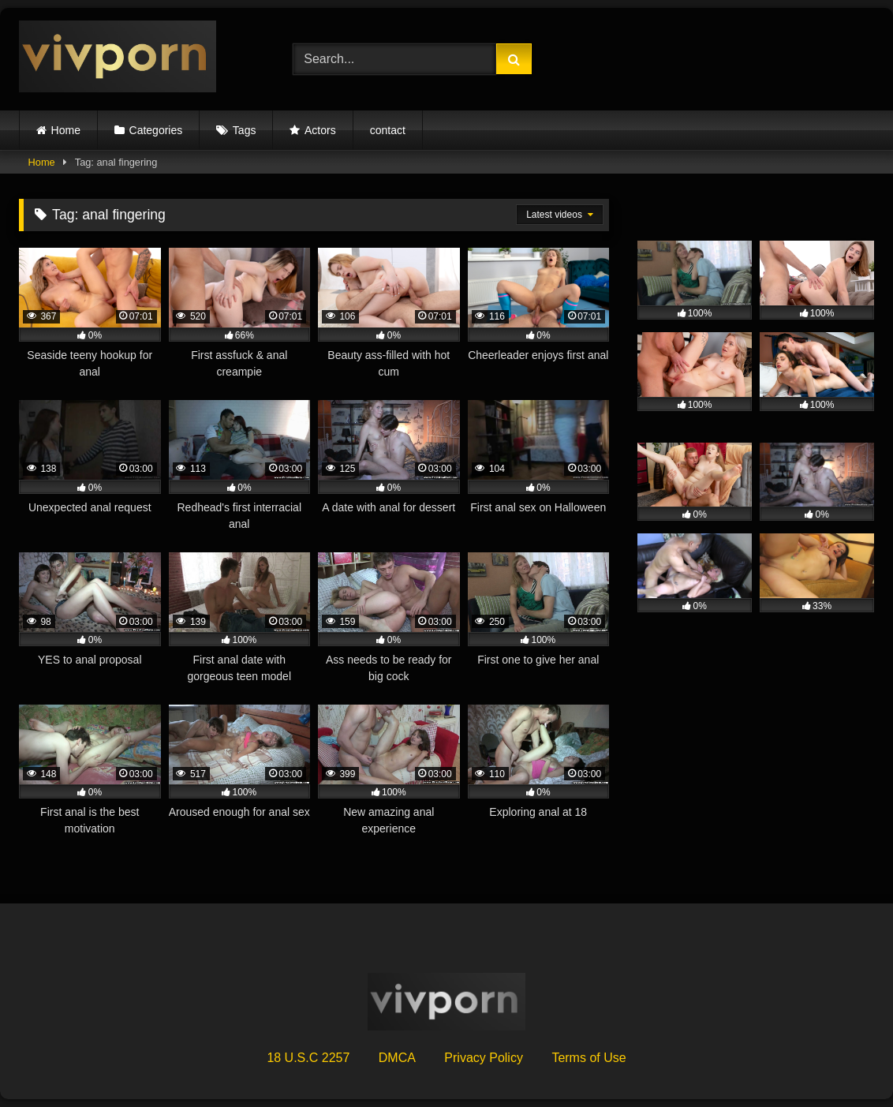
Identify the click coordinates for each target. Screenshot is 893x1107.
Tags (244, 130)
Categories (156, 130)
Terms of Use (588, 1057)
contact (387, 130)
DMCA (397, 1057)
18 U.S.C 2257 (308, 1057)
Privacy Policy (483, 1057)
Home (65, 130)
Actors (320, 130)
